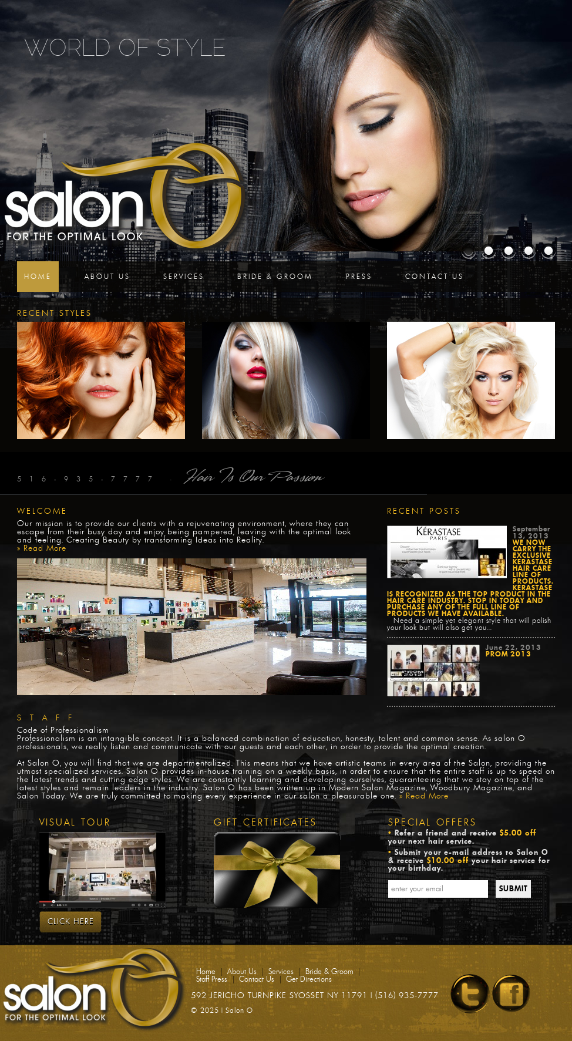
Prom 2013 (508, 654)
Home (38, 276)
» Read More (41, 548)
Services (183, 276)
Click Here (71, 922)
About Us (107, 276)
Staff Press (211, 979)
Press (359, 276)
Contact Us (434, 276)
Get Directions (309, 979)
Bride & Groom (275, 276)
